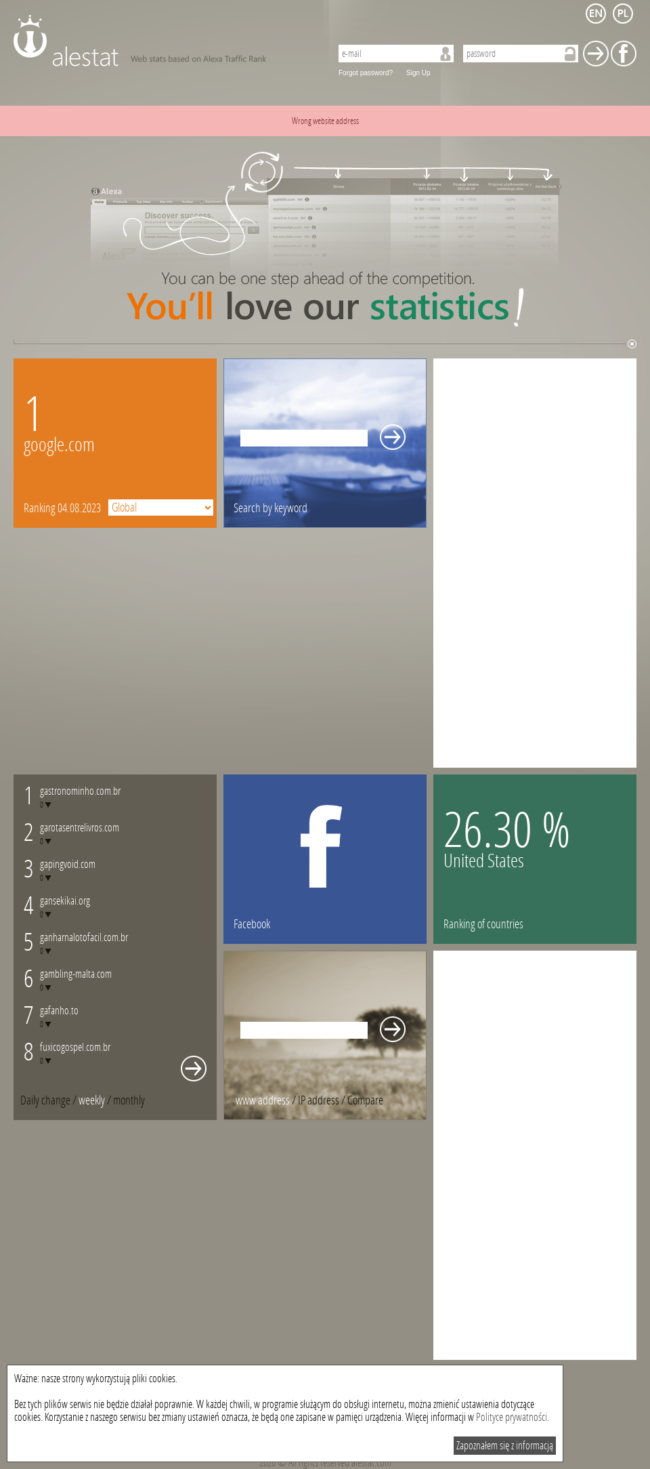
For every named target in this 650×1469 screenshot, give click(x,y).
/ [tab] (49, 1100)
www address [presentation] (263, 1100)
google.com (59, 445)
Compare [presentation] (365, 1100)
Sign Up (418, 73)
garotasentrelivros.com (79, 827)
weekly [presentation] (92, 1100)
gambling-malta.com (76, 974)
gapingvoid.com (67, 864)
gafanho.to (59, 1010)
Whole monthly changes (194, 1068)
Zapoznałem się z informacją (504, 1445)
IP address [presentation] (318, 1100)
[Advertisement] (476, 561)
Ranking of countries (483, 924)
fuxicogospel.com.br (75, 1047)
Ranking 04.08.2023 (62, 508)
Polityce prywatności (511, 1417)
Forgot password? (366, 73)
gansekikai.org (65, 900)
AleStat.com (164, 40)
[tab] (129, 1100)
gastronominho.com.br (80, 791)
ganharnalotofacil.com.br (84, 937)
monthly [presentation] (129, 1100)
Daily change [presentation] (45, 1100)
